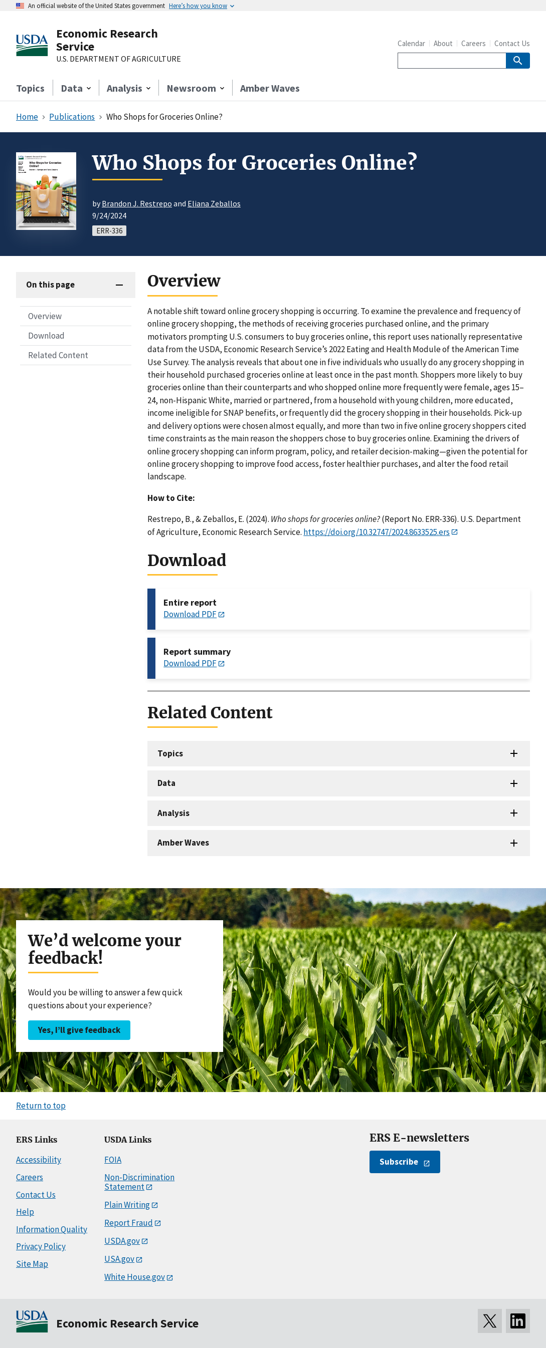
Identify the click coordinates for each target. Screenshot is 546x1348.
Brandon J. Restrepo (137, 203)
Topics (30, 88)
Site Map (32, 1263)
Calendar (411, 43)
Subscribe (399, 1161)
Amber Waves (270, 88)
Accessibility (38, 1159)
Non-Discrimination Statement (139, 1182)
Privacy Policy (41, 1246)
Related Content (58, 355)
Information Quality (51, 1229)
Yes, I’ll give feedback (79, 1029)
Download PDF (190, 614)
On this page (50, 284)
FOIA (112, 1159)
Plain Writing (127, 1204)
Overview (45, 316)
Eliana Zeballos (214, 203)
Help (25, 1211)
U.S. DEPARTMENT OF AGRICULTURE (118, 59)
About (443, 43)
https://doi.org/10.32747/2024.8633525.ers (376, 531)
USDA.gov (122, 1240)
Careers (473, 43)
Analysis (173, 813)
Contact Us (512, 43)
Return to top (41, 1105)
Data (166, 782)
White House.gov (134, 1276)
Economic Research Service (107, 40)
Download (46, 335)
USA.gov (119, 1258)
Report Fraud (128, 1222)
